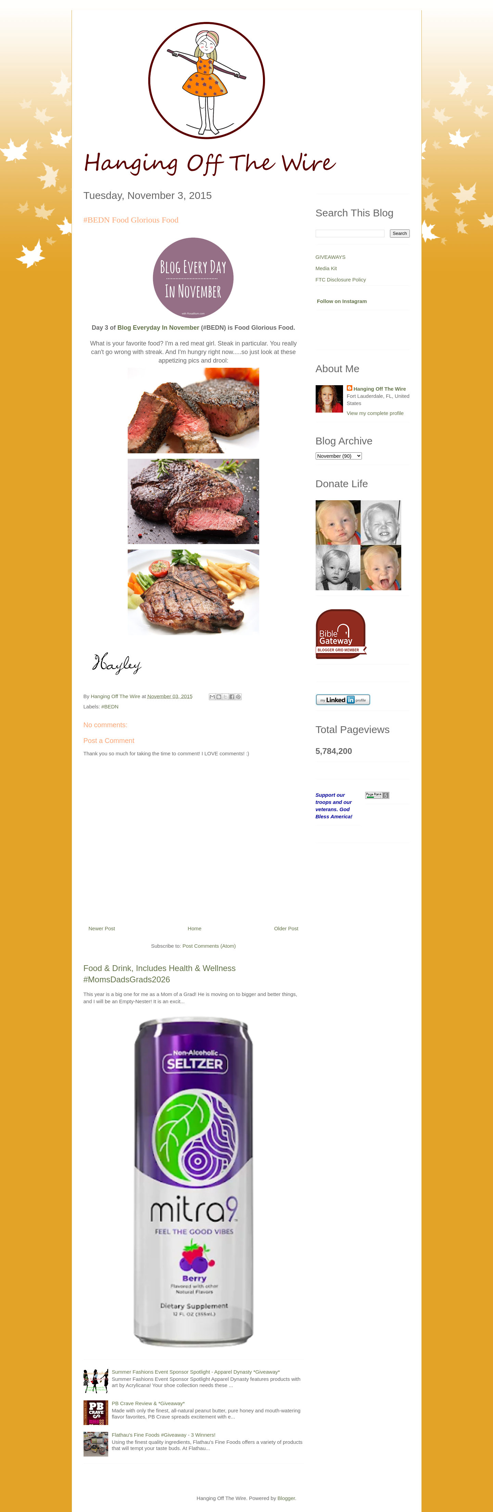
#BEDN (109, 706)
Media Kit (326, 268)
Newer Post (102, 928)
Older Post (286, 928)
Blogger (286, 1498)
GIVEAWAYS (331, 257)
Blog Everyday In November (158, 327)
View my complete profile (375, 413)
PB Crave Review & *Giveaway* (148, 1403)
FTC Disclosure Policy (341, 279)
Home (194, 928)
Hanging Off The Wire (380, 389)
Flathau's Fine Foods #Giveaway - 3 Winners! (164, 1435)
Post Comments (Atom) (209, 946)
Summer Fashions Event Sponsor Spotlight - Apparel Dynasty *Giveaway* (196, 1372)
